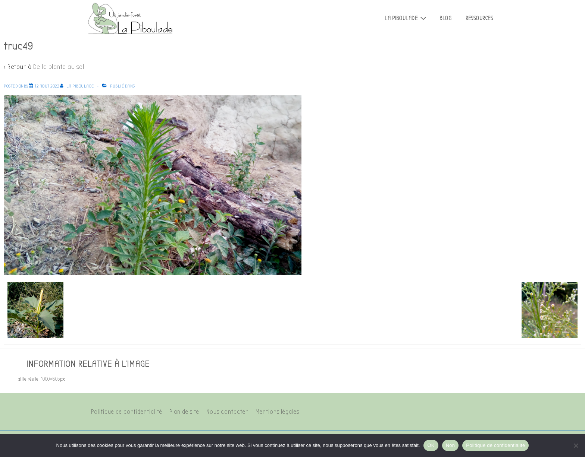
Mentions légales (277, 411)
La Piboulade (406, 18)
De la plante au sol (58, 67)
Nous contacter (227, 411)
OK (430, 445)
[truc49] (47, 86)
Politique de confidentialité (126, 411)
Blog (445, 18)
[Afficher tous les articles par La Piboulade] (77, 86)
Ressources (479, 18)
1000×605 (50, 379)
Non (450, 445)
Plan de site (184, 411)
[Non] (575, 445)
